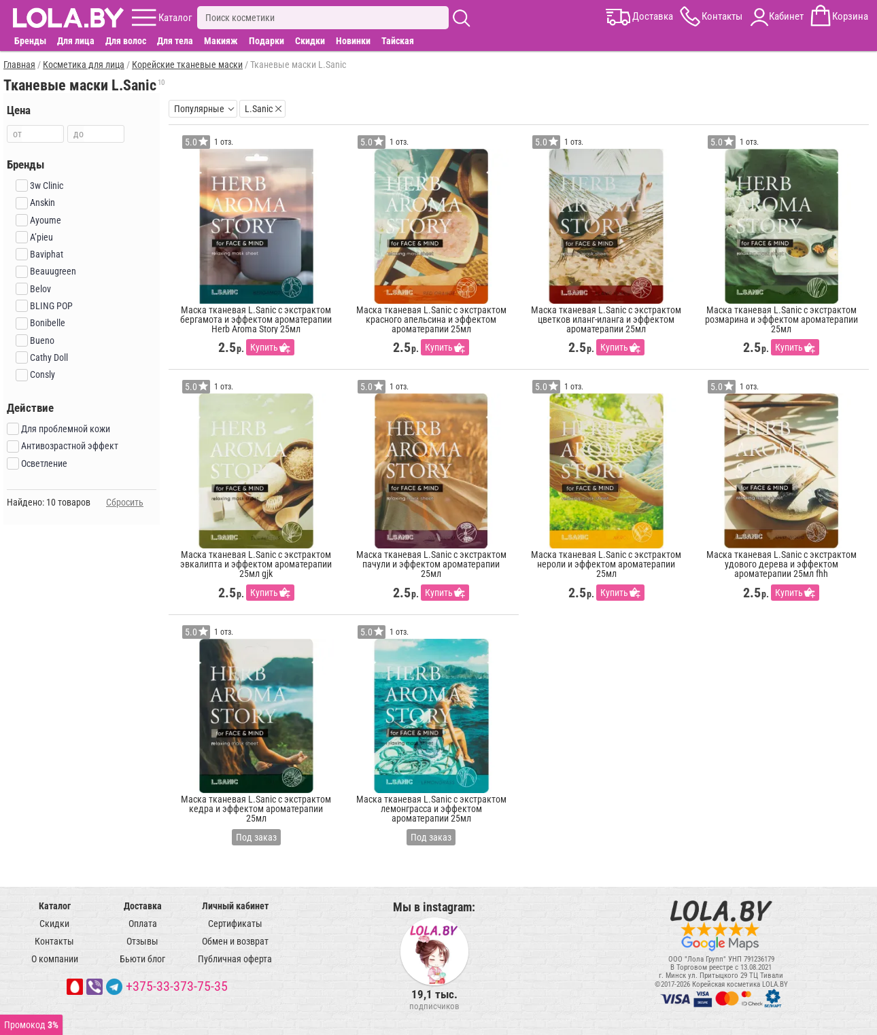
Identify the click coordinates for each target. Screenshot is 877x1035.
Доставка (143, 905)
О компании (54, 958)
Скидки (310, 40)
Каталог (55, 905)
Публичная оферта (235, 958)
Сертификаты (235, 923)
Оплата (142, 923)
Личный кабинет (235, 905)
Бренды (30, 40)
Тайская (397, 40)
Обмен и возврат (235, 941)
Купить (264, 347)
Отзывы (142, 941)
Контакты (54, 941)
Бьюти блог (142, 958)
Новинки (353, 40)
